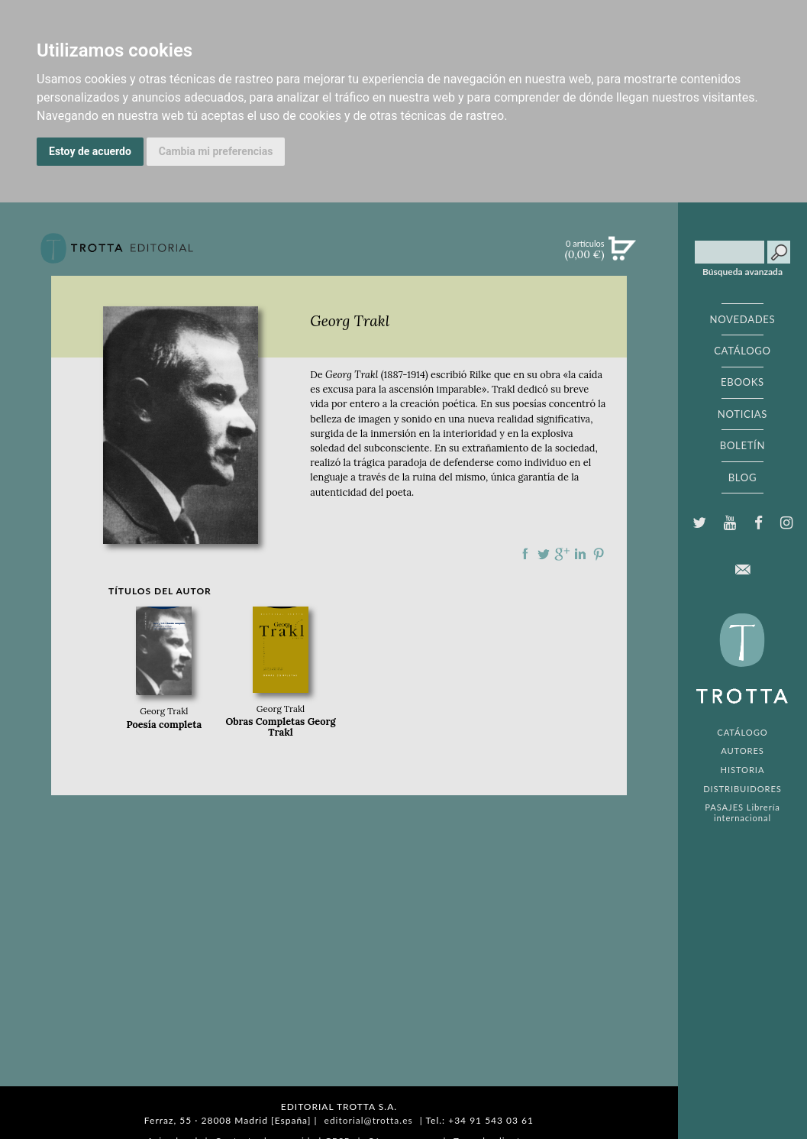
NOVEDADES (743, 319)
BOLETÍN (742, 445)
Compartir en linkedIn (580, 554)
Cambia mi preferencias (216, 151)
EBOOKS (742, 382)
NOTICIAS (742, 414)
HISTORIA (743, 770)
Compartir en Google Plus (562, 554)
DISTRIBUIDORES (742, 789)
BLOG (742, 477)
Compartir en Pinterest (598, 554)
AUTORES (742, 751)
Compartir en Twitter (543, 554)
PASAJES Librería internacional (742, 812)
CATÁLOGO (742, 351)
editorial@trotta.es (368, 1120)
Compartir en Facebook (525, 554)
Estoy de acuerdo (90, 151)
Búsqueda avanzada (742, 272)
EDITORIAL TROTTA (742, 662)
